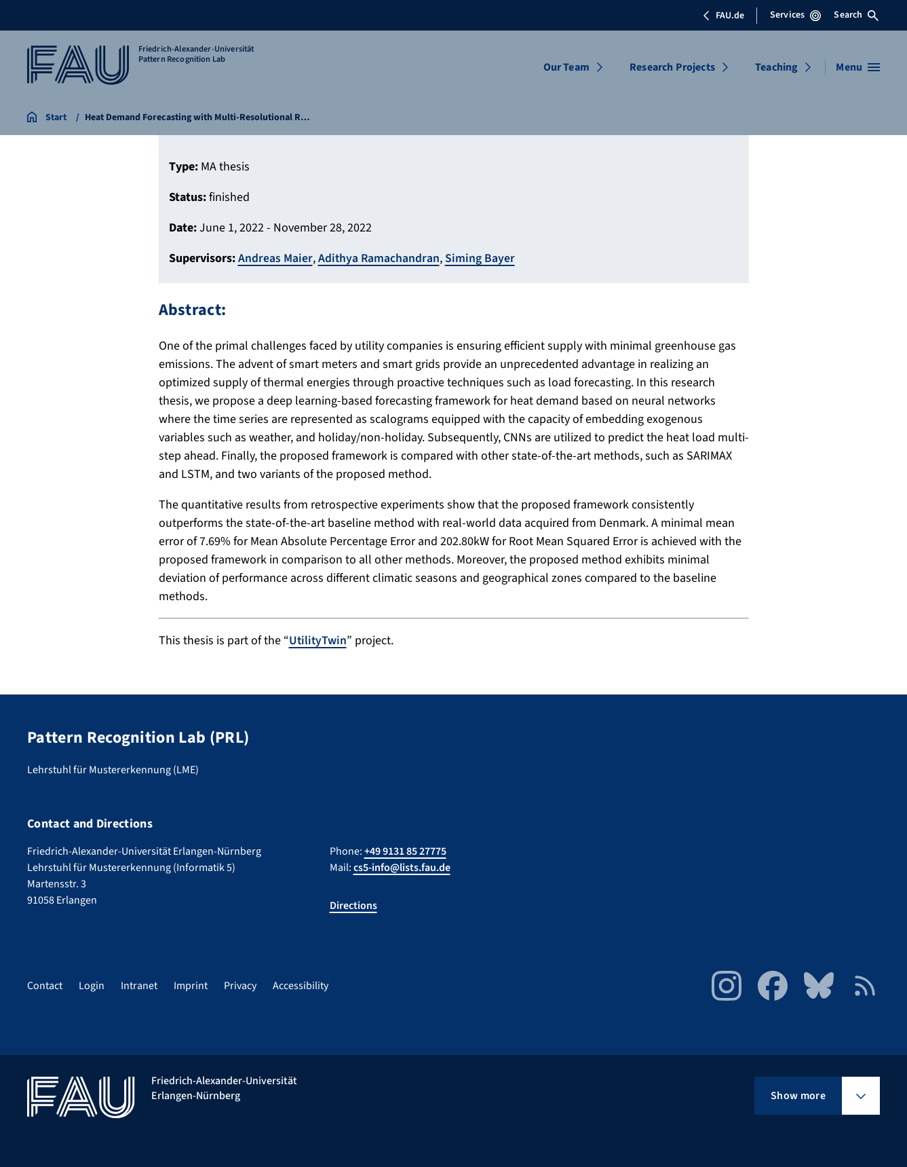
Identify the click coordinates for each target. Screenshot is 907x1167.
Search (856, 15)
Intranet (139, 985)
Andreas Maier (275, 258)
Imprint (191, 985)
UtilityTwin (318, 639)
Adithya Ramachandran (379, 258)
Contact (44, 985)
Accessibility (300, 985)
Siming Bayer (481, 258)
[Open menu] (858, 67)
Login (91, 985)
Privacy (240, 985)
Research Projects (672, 67)
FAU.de (723, 15)
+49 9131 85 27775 (405, 850)
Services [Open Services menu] (795, 15)
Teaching (776, 67)
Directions (353, 904)
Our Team (566, 67)
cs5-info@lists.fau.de (401, 866)
